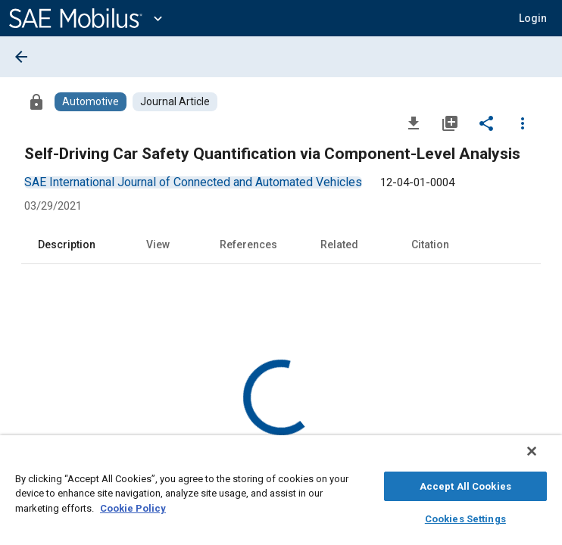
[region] (281, 494)
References (248, 244)
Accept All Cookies (465, 484)
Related (339, 244)
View (158, 244)
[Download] (413, 122)
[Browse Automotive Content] (90, 101)
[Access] (36, 101)
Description (66, 244)
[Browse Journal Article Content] (175, 101)
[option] (193, 182)
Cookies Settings (465, 516)
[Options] (522, 122)
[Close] (542, 458)
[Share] (486, 122)
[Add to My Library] (450, 122)
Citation (430, 244)
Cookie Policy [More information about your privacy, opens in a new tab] (133, 506)
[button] (533, 18)
